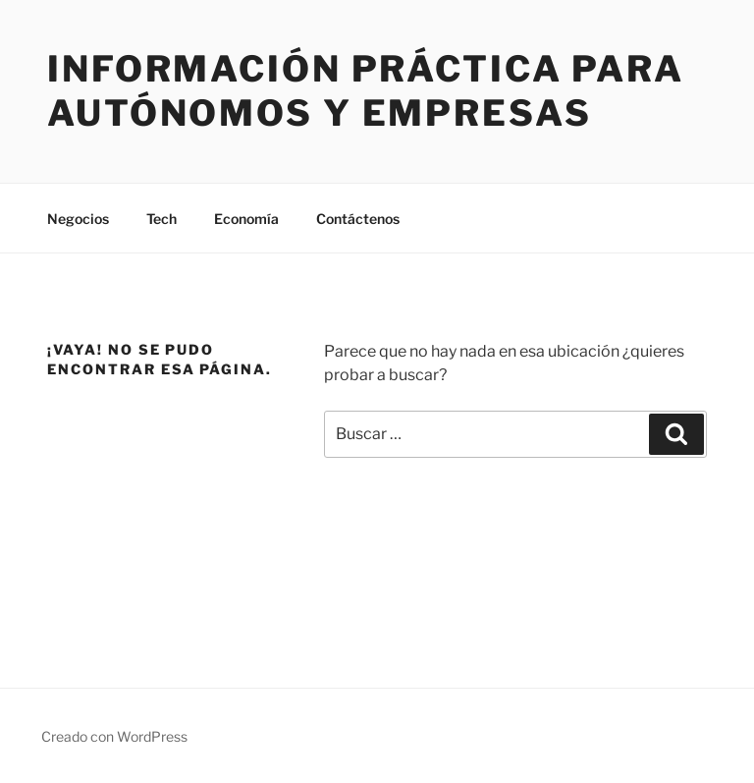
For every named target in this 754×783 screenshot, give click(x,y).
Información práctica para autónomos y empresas (365, 91)
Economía (246, 218)
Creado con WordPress (114, 736)
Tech (161, 218)
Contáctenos (358, 218)
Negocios (78, 218)
